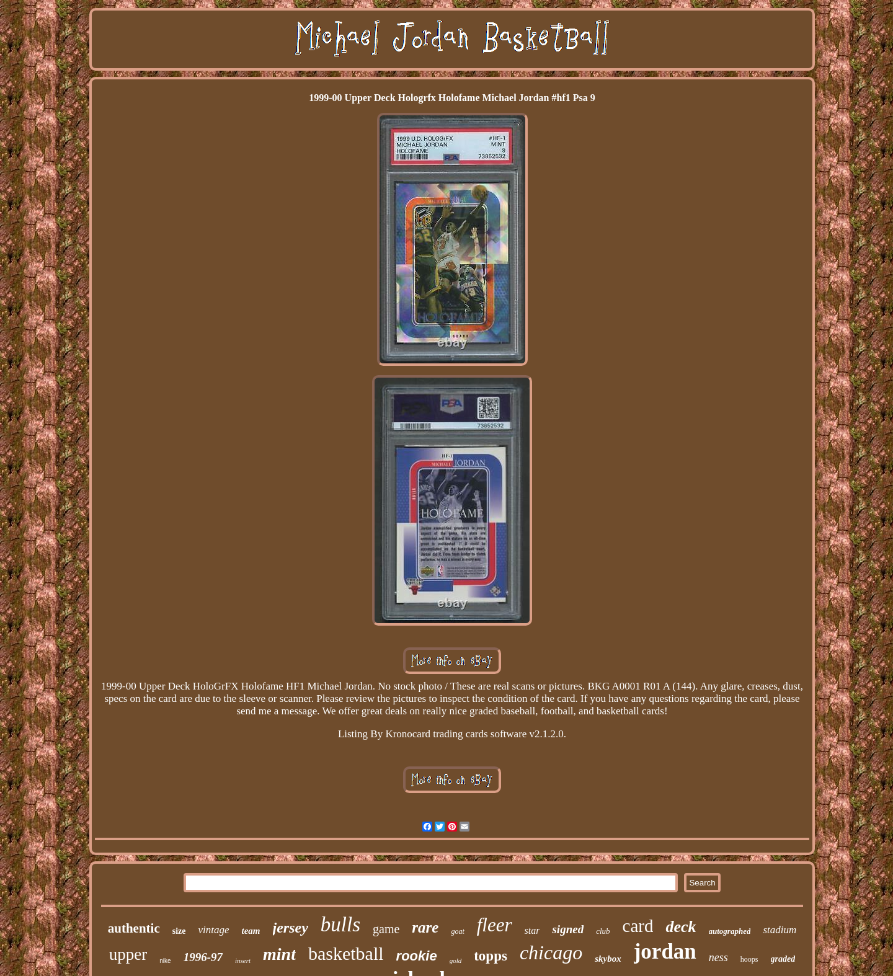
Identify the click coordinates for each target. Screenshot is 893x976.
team (251, 931)
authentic (134, 928)
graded (783, 959)
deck (680, 927)
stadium (779, 930)
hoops (749, 959)
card (638, 926)
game (386, 929)
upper (128, 954)
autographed (730, 931)
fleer (494, 925)
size (179, 931)
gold (456, 960)
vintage (213, 930)
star (532, 930)
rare (425, 927)
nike (165, 960)
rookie (416, 956)
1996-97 (203, 957)
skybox (608, 959)
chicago (551, 952)
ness (718, 957)
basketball (346, 953)
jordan (665, 951)
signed (568, 929)
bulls (340, 924)
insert (243, 960)
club (603, 931)
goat (457, 931)
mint (279, 954)
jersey (290, 928)
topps (490, 956)
